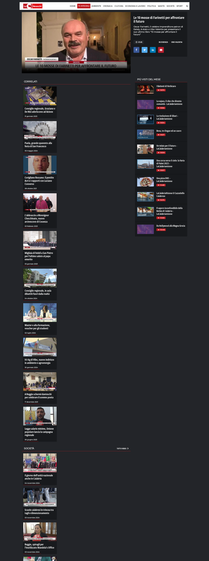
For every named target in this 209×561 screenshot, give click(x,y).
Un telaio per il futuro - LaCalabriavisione (166, 147)
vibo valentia (176, 42)
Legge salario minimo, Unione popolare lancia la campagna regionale (38, 414)
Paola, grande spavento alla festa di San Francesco (39, 143)
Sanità (161, 6)
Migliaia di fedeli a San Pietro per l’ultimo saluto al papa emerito (39, 246)
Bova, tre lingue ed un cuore (168, 130)
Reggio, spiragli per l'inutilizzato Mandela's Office (39, 525)
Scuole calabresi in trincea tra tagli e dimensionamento (40, 492)
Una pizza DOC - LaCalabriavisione (164, 180)
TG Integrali (83, 6)
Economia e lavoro (135, 6)
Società (170, 6)
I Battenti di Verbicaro (166, 86)
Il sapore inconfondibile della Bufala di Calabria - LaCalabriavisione (169, 210)
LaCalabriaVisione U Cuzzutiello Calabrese (170, 195)
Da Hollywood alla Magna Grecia (170, 225)
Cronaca (107, 6)
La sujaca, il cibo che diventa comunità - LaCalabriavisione (169, 102)
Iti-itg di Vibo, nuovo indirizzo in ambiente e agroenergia (39, 347)
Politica (151, 6)
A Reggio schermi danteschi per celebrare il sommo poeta (38, 380)
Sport (179, 6)
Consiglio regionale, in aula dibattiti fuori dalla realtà (37, 280)
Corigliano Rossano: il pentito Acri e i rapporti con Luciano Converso (40, 177)
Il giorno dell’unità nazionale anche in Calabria (37, 459)
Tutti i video (123, 430)
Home (72, 6)
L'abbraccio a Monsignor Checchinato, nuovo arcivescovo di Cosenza (39, 211)
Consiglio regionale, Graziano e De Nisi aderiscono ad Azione (40, 110)
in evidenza (163, 42)
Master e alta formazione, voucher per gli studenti (40, 313)
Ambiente (96, 6)
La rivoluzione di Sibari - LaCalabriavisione (167, 117)
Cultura (119, 6)
